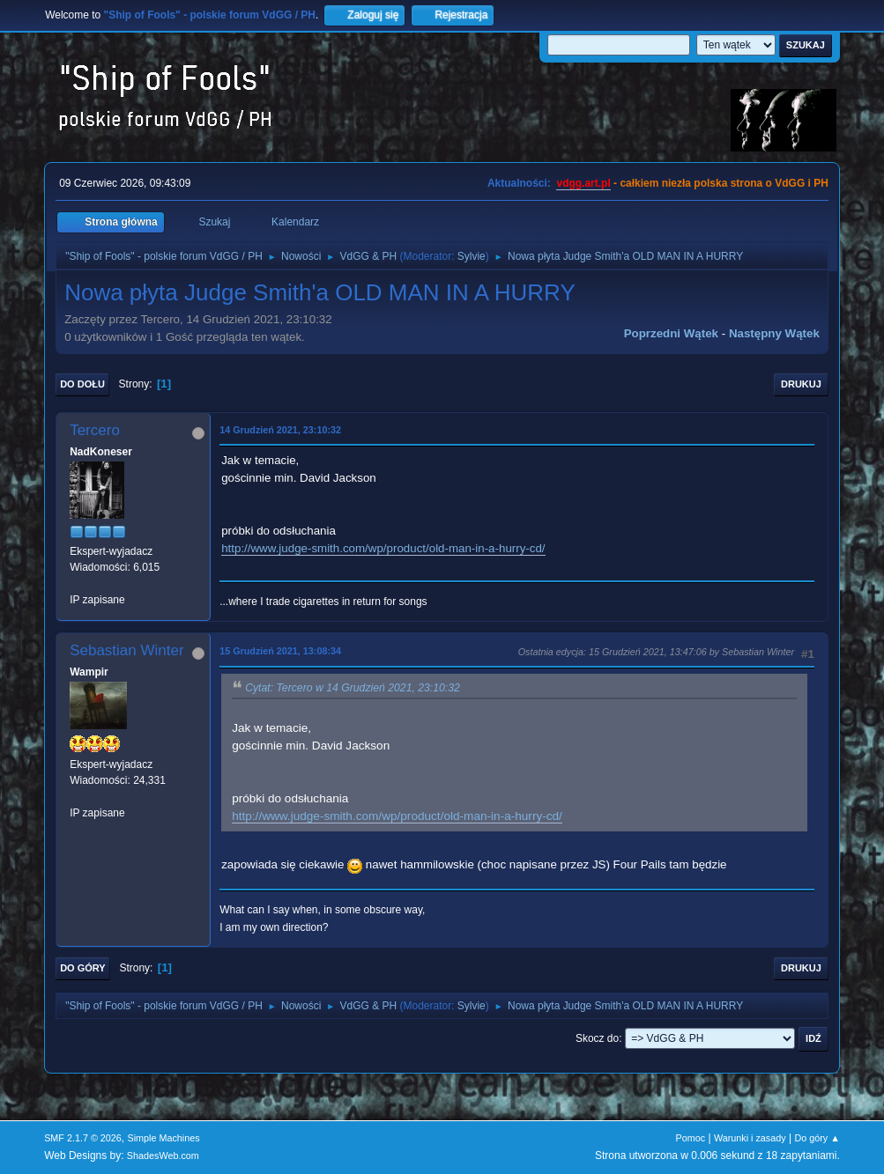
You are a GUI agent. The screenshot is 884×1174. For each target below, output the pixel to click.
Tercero (95, 430)
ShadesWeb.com (163, 1155)
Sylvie (471, 256)
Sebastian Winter (126, 650)
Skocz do (597, 1038)
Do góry (83, 968)
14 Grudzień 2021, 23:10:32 (280, 430)
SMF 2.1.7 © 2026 (83, 1138)
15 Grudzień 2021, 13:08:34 (280, 651)
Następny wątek (774, 333)
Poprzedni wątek (671, 333)
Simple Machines (163, 1138)
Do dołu (82, 384)
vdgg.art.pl (583, 183)
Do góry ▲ (816, 1138)
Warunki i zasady (750, 1138)
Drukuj (801, 384)
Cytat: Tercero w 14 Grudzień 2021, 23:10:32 (352, 688)
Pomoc (691, 1138)
